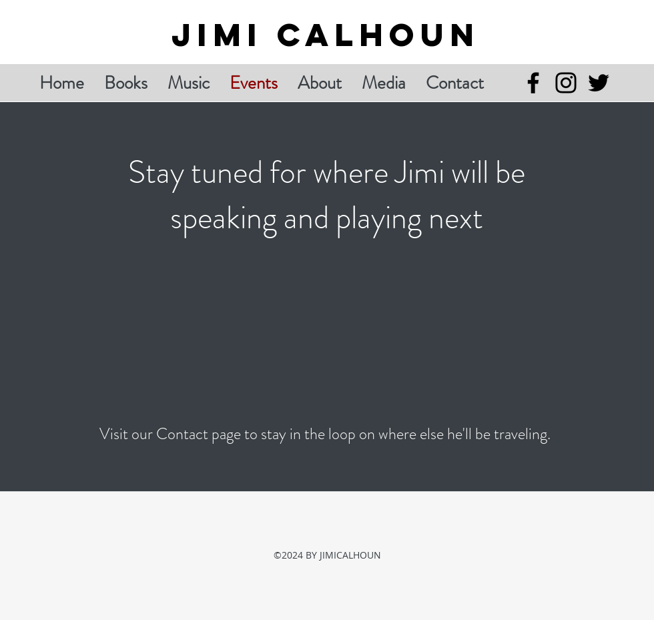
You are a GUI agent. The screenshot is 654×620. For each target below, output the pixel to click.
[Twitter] (599, 83)
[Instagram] (566, 83)
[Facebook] (533, 83)
